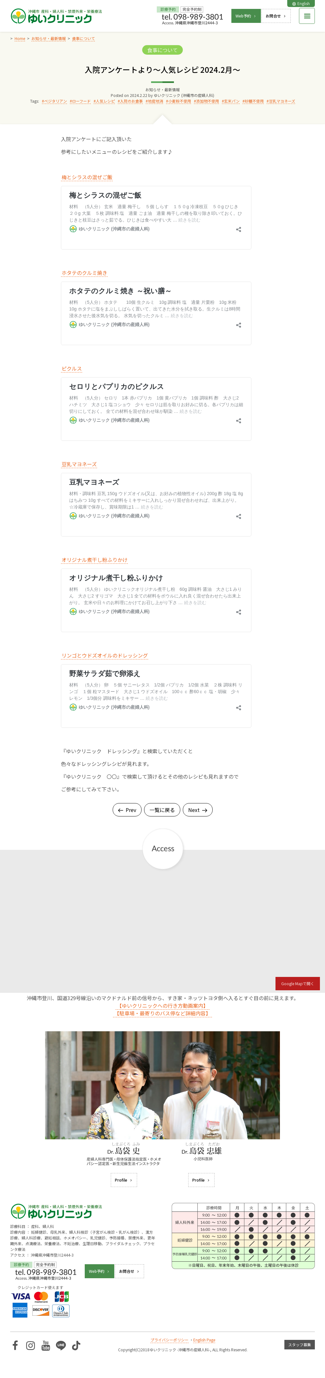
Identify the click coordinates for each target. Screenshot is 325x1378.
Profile (124, 1180)
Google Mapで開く (297, 983)
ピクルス (72, 368)
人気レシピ (105, 101)
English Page (204, 1339)
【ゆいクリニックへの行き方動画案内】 (162, 1005)
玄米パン (232, 101)
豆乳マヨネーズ (282, 101)
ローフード (81, 101)
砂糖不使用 (254, 101)
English (301, 3)
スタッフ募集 (299, 1344)
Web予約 (246, 15)
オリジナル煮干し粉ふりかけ (95, 559)
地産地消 (155, 101)
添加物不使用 (207, 101)
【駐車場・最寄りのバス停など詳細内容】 (162, 1013)
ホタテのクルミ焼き (84, 272)
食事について (162, 50)
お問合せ (276, 15)
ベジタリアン (55, 101)
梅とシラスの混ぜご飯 (87, 177)
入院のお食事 (131, 101)
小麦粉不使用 (179, 101)
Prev (127, 810)
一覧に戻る (162, 810)
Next (197, 810)
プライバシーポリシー (169, 1339)
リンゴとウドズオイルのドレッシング (105, 655)
